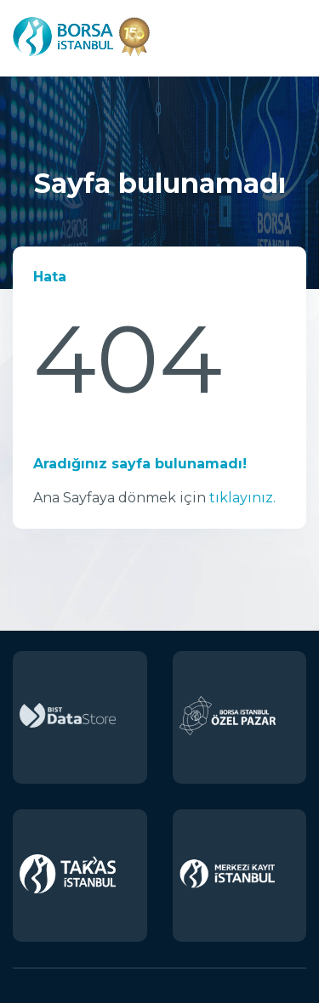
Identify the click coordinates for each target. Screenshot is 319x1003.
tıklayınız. (242, 498)
